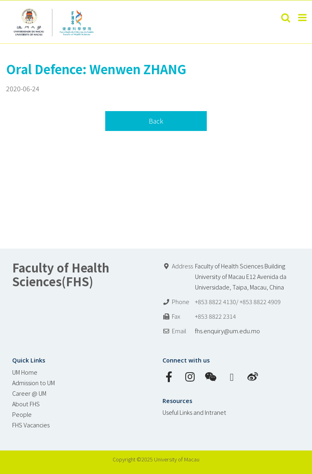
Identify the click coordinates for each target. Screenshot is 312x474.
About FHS (26, 403)
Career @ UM (29, 393)
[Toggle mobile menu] (303, 17)
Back (156, 121)
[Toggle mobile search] (285, 17)
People (22, 414)
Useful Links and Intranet (194, 412)
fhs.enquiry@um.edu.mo (227, 330)
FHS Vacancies (31, 424)
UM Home (24, 372)
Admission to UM (33, 382)
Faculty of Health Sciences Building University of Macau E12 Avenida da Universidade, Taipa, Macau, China (240, 276)
